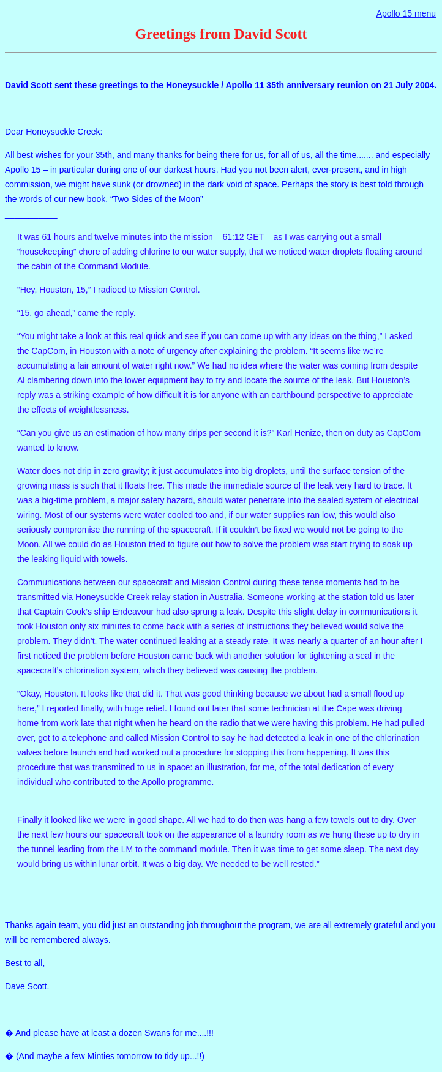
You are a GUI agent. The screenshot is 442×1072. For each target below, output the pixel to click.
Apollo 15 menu (406, 13)
